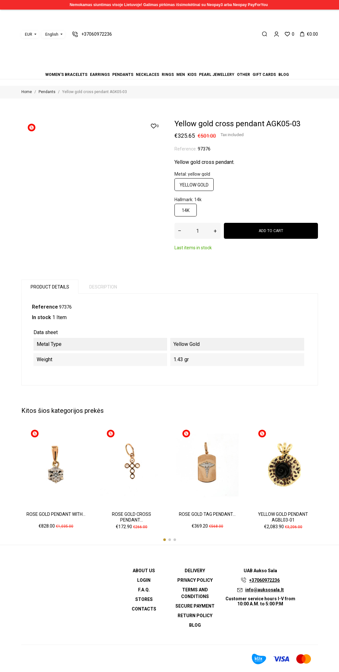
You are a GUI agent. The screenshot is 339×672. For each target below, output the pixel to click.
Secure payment (195, 606)
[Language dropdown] (53, 34)
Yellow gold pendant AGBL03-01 (283, 517)
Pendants (122, 74)
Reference (45, 307)
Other (243, 74)
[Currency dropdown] (30, 34)
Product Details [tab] (50, 286)
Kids (192, 74)
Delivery (195, 570)
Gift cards (264, 74)
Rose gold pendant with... (55, 514)
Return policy (195, 615)
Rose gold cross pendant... (131, 517)
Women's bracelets (66, 74)
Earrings (100, 74)
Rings (168, 74)
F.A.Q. (144, 589)
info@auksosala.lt (264, 589)
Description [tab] (103, 286)
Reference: (185, 148)
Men (180, 74)
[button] (164, 539)
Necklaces (147, 74)
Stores (144, 599)
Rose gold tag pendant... (207, 514)
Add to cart (271, 231)
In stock (41, 317)
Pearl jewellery (216, 74)
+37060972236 (264, 580)
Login (144, 580)
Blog (283, 74)
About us (144, 570)
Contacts (144, 608)
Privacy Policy (195, 580)
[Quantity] (197, 231)
